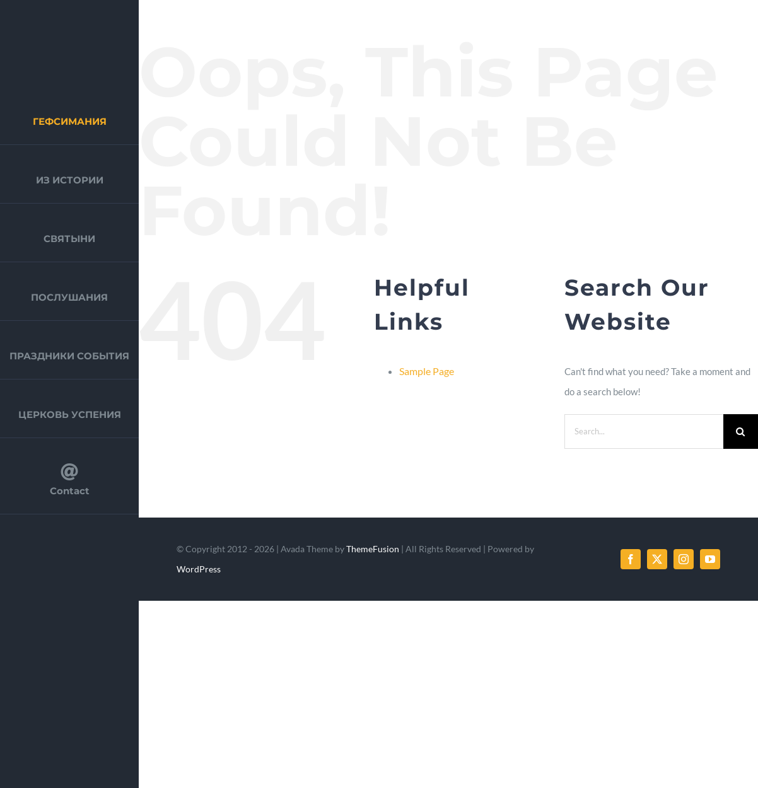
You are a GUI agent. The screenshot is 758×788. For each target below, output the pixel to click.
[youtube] (710, 559)
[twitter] (657, 559)
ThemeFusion (372, 548)
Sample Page (426, 371)
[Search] (740, 431)
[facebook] (631, 559)
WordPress (199, 569)
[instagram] (683, 559)
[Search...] (643, 431)
